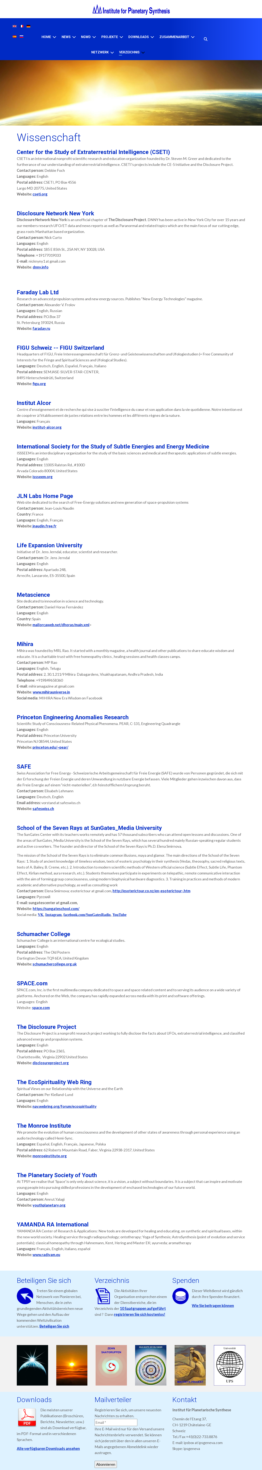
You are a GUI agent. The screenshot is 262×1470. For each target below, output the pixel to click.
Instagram (53, 915)
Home (46, 37)
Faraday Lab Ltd (38, 292)
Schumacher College (43, 934)
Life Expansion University (49, 545)
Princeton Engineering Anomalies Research (73, 717)
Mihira (25, 644)
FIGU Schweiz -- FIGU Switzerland (60, 347)
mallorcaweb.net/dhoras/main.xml (61, 625)
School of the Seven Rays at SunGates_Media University (89, 828)
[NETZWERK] (112, 52)
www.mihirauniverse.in (51, 692)
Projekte (109, 37)
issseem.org (43, 476)
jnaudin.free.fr (44, 526)
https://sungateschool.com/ (56, 908)
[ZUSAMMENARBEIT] (192, 37)
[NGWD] (94, 37)
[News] (74, 37)
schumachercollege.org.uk (55, 964)
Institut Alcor (34, 403)
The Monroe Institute (44, 1125)
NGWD (86, 37)
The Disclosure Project (46, 1027)
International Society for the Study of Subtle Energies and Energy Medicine (113, 446)
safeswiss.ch (43, 808)
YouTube (119, 915)
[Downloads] (152, 37)
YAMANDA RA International (53, 1224)
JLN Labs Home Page (45, 496)
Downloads (138, 37)
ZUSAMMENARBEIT (174, 37)
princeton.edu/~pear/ (50, 747)
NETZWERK (100, 52)
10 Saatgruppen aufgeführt (143, 1308)
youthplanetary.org (49, 1205)
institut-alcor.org (47, 427)
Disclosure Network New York (55, 213)
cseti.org (40, 194)
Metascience (33, 594)
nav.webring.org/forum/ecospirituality (65, 1106)
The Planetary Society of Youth (57, 1175)
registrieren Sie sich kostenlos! (139, 1314)
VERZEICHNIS (129, 52)
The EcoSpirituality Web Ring (54, 1082)
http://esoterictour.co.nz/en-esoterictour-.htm (151, 891)
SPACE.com (32, 983)
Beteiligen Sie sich (54, 1326)
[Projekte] (121, 37)
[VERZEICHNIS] (143, 52)
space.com (41, 1007)
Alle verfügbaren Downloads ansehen (48, 1448)
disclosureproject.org (51, 1063)
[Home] (54, 37)
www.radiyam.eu (46, 1254)
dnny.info (41, 267)
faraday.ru (41, 328)
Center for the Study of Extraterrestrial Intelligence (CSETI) (93, 152)
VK (40, 915)
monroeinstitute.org (50, 1156)
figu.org (39, 383)
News (66, 37)
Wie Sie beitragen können (213, 1305)
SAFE (24, 766)
